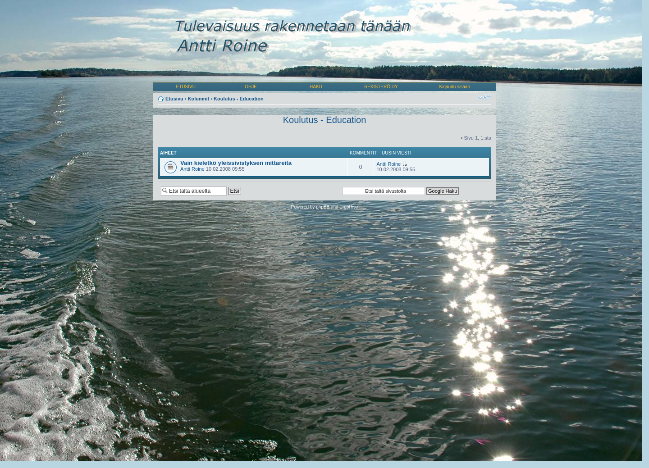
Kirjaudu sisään (454, 86)
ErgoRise (348, 206)
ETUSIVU (186, 86)
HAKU (316, 86)
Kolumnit (199, 98)
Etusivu (174, 98)
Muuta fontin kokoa (484, 97)
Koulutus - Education (239, 98)
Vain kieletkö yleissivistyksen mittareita (236, 162)
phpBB (322, 206)
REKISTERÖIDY (381, 86)
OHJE (251, 86)
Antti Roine (192, 169)
